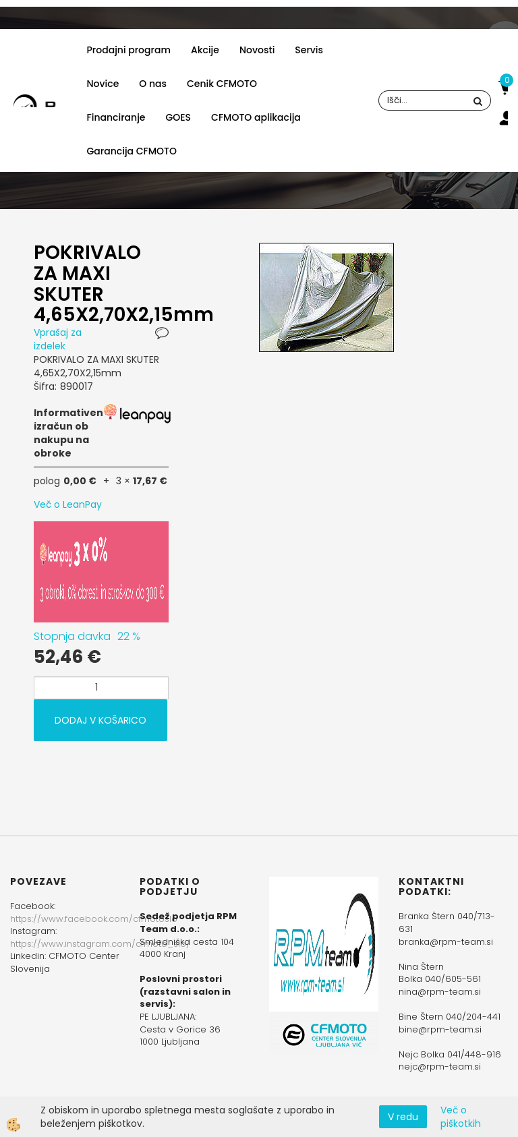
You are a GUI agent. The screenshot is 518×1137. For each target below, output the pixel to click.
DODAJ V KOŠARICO (100, 720)
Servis (309, 50)
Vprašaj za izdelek (58, 339)
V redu (403, 1117)
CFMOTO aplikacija (256, 117)
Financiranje (116, 117)
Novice (103, 83)
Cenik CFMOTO (222, 83)
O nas (153, 83)
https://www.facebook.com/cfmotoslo (93, 918)
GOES (178, 117)
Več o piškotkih (460, 1116)
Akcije (205, 50)
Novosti (257, 50)
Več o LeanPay (68, 504)
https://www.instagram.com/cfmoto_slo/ (100, 943)
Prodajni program (129, 50)
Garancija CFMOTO (132, 151)
